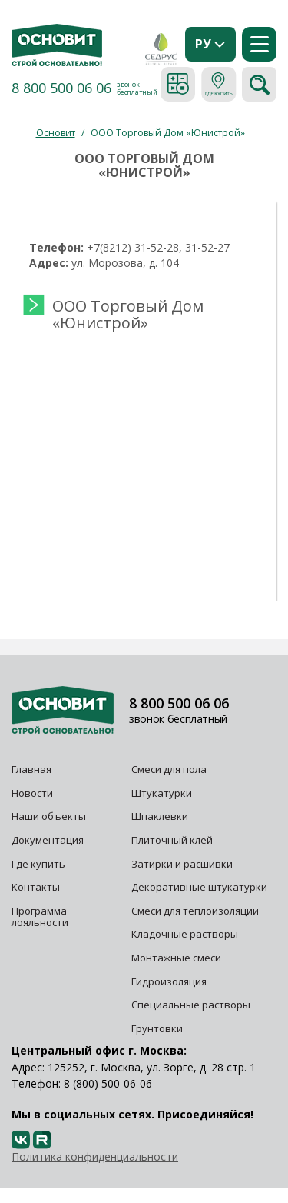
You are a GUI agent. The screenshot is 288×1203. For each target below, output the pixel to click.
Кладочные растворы (184, 934)
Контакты (36, 887)
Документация (48, 840)
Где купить (38, 864)
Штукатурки (161, 793)
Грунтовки (157, 1028)
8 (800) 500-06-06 (108, 1083)
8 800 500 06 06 (61, 87)
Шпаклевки (159, 816)
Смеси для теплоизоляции (195, 911)
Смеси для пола (169, 769)
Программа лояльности (40, 917)
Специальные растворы (190, 1004)
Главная (31, 769)
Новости (32, 793)
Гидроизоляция (170, 981)
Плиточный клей (173, 840)
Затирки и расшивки (182, 864)
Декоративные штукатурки (199, 887)
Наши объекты (49, 816)
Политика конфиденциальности (95, 1156)
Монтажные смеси (176, 958)
